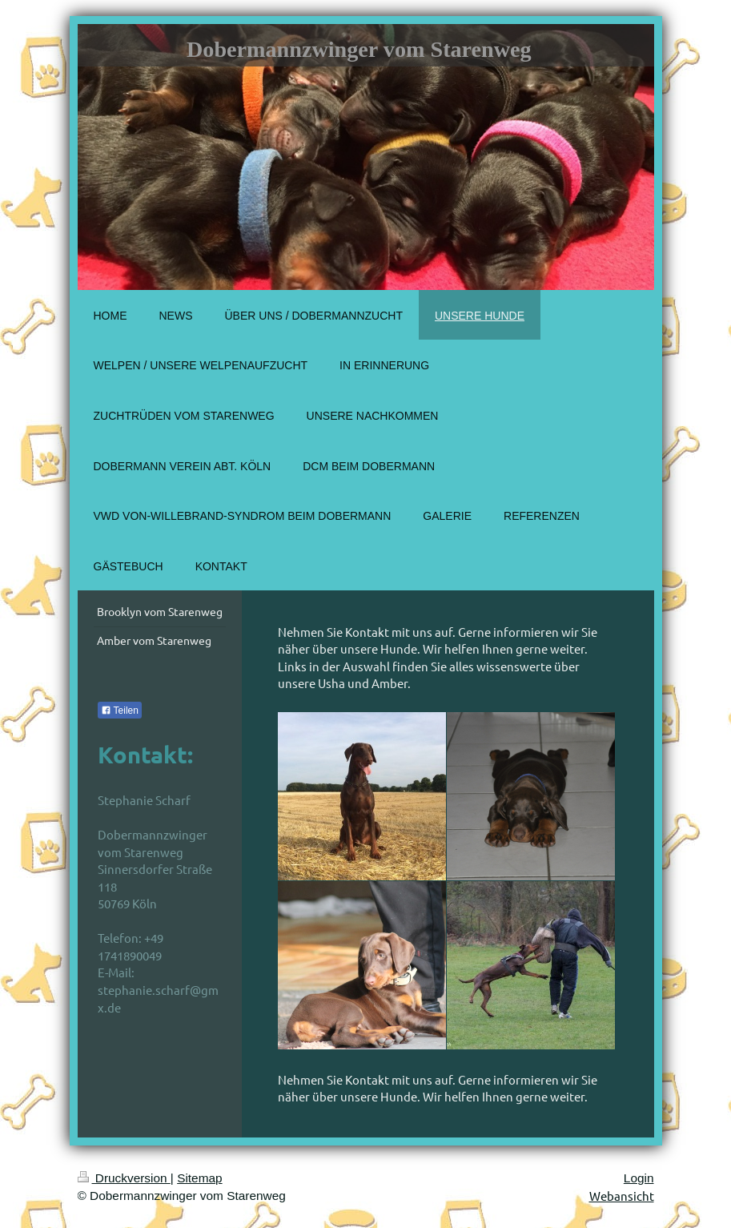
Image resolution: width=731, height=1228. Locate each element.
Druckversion (124, 1178)
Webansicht (621, 1195)
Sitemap (199, 1178)
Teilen (120, 710)
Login (639, 1178)
